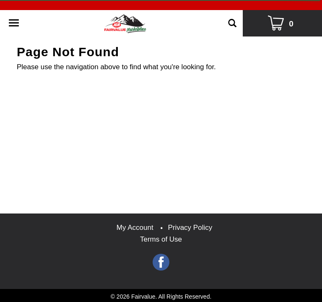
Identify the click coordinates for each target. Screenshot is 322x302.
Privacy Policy (190, 228)
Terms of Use (161, 239)
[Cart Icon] (282, 23)
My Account (135, 228)
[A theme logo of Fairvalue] (125, 21)
